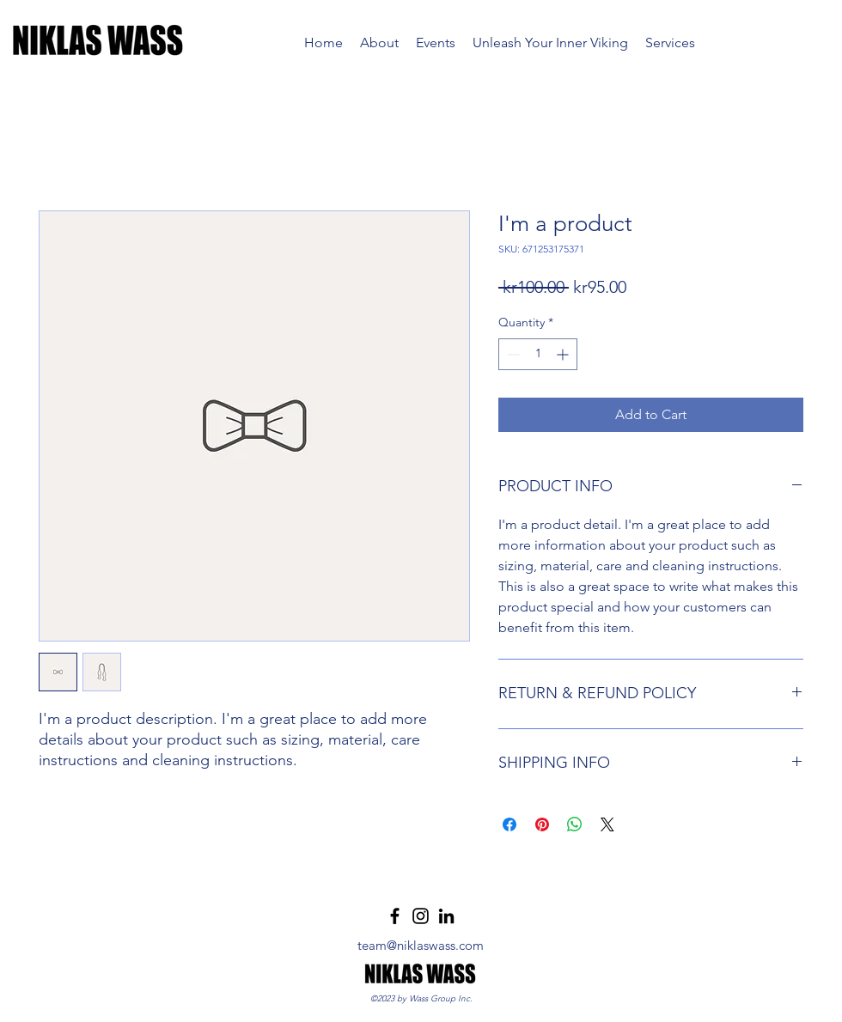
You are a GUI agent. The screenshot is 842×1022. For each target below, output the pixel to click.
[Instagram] (420, 916)
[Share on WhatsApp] (574, 824)
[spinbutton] (537, 354)
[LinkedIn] (446, 916)
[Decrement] (511, 354)
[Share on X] (607, 824)
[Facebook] (395, 916)
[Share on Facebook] (509, 824)
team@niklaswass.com (420, 945)
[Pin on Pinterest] (542, 824)
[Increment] (564, 354)
